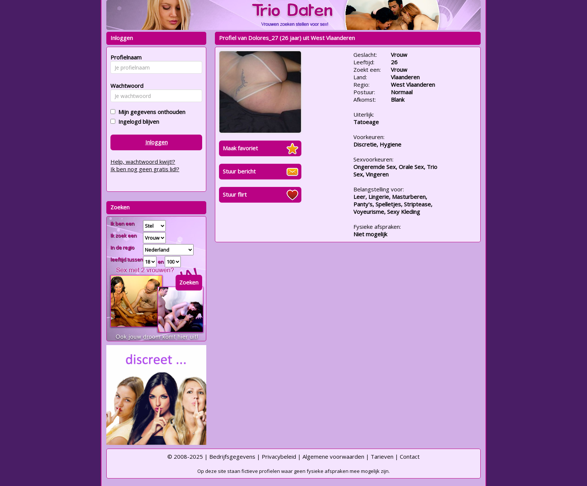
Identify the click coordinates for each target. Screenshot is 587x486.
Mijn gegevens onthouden (150, 112)
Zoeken (188, 282)
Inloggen (156, 142)
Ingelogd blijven (137, 121)
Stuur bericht (239, 171)
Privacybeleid (279, 456)
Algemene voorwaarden (333, 456)
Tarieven (382, 456)
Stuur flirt (235, 194)
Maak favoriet (240, 148)
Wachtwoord (124, 85)
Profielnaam (124, 57)
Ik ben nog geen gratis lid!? (144, 169)
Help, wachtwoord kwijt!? (142, 161)
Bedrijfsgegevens (232, 456)
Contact (410, 456)
